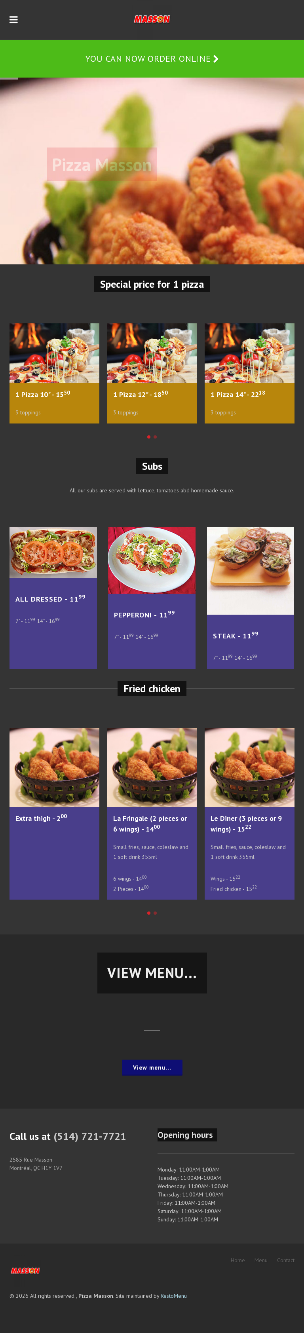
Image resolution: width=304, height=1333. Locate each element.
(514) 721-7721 (89, 1136)
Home (238, 1260)
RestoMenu (174, 1295)
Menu (261, 1260)
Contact (285, 1260)
